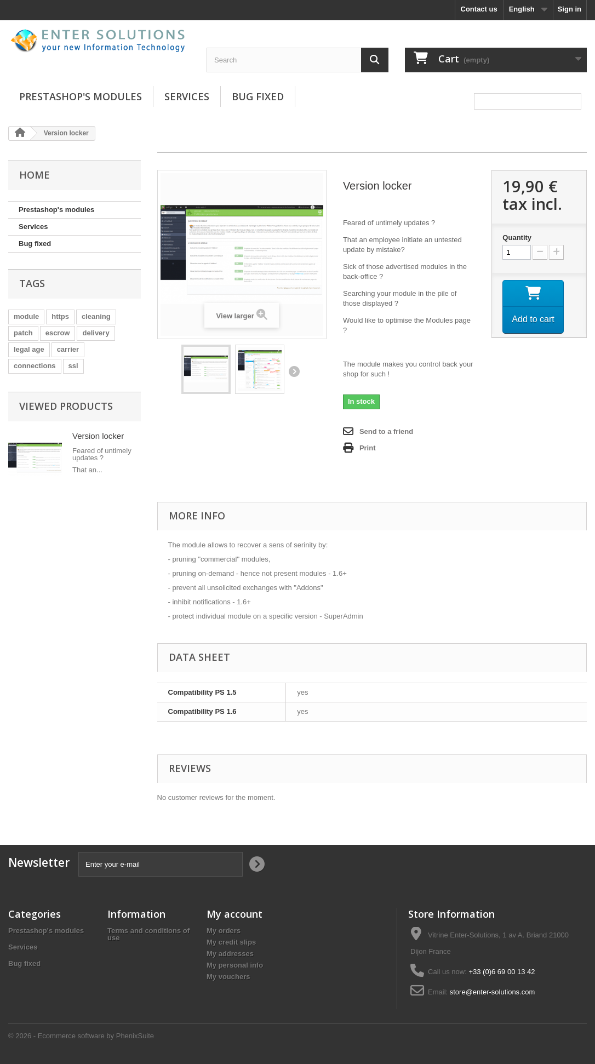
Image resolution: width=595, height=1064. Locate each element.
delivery (95, 333)
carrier (68, 349)
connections (35, 366)
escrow (57, 333)
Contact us (479, 9)
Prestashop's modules (80, 96)
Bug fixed (258, 96)
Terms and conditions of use (148, 934)
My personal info (235, 965)
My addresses (230, 953)
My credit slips (231, 942)
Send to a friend (386, 431)
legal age (29, 349)
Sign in (569, 9)
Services (186, 96)
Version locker (98, 436)
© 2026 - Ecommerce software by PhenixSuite (81, 1036)
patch (23, 333)
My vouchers (228, 977)
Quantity (516, 237)
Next (294, 371)
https (60, 316)
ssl (73, 366)
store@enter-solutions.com (492, 992)
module (26, 316)
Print (367, 448)
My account (234, 913)
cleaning (96, 316)
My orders (224, 930)
